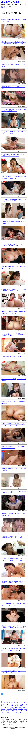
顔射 (5, 705)
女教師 (16, 704)
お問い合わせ (4, 7)
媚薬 (12, 707)
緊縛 (4, 707)
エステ (20, 710)
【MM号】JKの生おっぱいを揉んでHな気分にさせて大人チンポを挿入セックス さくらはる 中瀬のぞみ (13, 627)
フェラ (16, 705)
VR (16, 712)
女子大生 (9, 702)
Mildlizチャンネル (10, 2)
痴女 (16, 707)
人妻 (14, 702)
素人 (18, 702)
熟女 (7, 704)
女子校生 (3, 702)
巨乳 (20, 707)
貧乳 (24, 707)
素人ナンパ (6, 710)
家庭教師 (22, 704)
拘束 (8, 707)
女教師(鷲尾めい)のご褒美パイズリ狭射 (12, 356)
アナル (21, 705)
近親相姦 (20, 709)
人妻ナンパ (14, 710)
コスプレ (9, 709)
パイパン (3, 709)
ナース (11, 704)
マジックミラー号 (9, 712)
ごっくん (10, 705)
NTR (20, 712)
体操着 (15, 709)
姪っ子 (2, 704)
